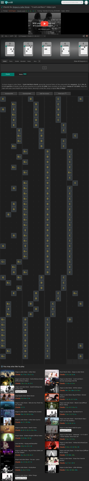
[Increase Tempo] (15, 36)
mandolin (23, 61)
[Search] (81, 2)
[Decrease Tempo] (2, 36)
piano (10, 61)
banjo (29, 61)
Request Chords (21, 391)
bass (35, 61)
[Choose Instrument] (39, 61)
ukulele (17, 61)
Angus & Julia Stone (21, 7)
